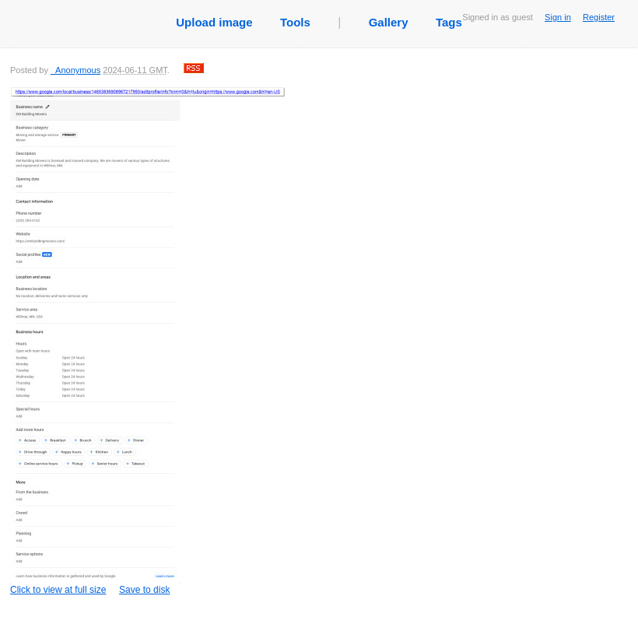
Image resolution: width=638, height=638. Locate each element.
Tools (295, 22)
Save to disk (144, 589)
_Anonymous (75, 70)
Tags (449, 22)
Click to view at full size (148, 340)
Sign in (558, 17)
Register (599, 17)
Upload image (214, 22)
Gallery (388, 22)
